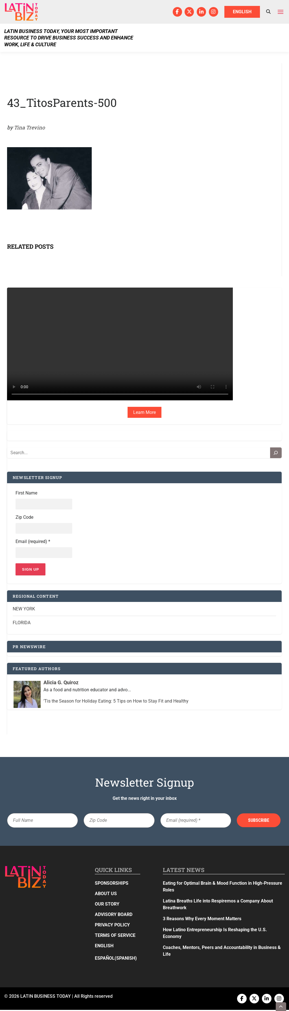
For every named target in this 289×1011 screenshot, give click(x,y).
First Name (26, 493)
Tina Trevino (29, 127)
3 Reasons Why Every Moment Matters (202, 919)
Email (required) (33, 542)
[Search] (276, 452)
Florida (21, 623)
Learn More (144, 412)
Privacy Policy (112, 926)
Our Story (107, 905)
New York (24, 610)
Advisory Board (113, 915)
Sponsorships (111, 884)
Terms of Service (115, 936)
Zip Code (24, 517)
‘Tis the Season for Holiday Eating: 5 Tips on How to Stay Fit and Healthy (116, 702)
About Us (106, 894)
